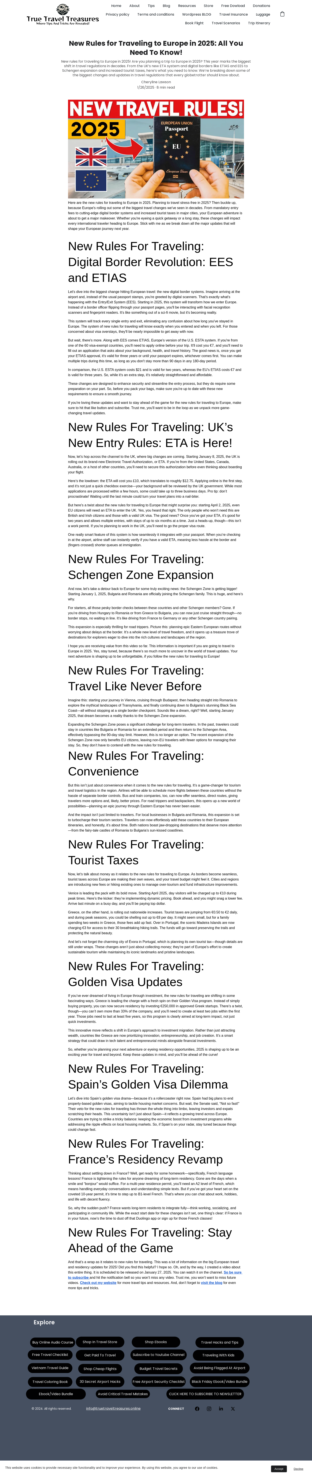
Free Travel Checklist (50, 1356)
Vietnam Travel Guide (50, 1369)
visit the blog (212, 1283)
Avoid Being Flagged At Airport (219, 1369)
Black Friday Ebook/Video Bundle (219, 1383)
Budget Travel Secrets (158, 1370)
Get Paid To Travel (100, 1356)
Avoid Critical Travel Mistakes (123, 1395)
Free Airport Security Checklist (159, 1383)
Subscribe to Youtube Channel (158, 1356)
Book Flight (194, 23)
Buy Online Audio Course (52, 1343)
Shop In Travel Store (100, 1343)
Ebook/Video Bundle (56, 1395)
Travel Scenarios (226, 23)
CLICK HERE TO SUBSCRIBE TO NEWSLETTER (205, 1395)
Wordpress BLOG (196, 14)
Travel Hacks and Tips (219, 1344)
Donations (261, 5)
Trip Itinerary (259, 23)
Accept (279, 1469)
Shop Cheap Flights (100, 1370)
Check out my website (98, 1283)
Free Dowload (233, 5)
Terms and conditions (155, 14)
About (134, 5)
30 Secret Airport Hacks (100, 1383)
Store (208, 5)
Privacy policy (117, 14)
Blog (166, 5)
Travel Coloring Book (50, 1383)
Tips (151, 5)
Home (116, 5)
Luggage (263, 14)
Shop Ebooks (156, 1343)
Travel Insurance (233, 14)
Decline (298, 1469)
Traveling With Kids (218, 1356)
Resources (187, 5)
